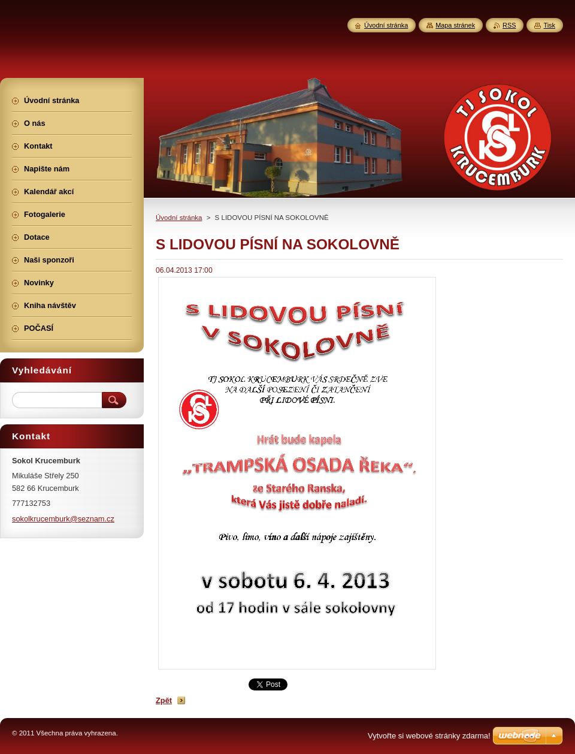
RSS (509, 25)
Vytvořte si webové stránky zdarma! (429, 735)
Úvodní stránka (179, 217)
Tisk (549, 25)
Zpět (164, 700)
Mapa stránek (455, 25)
